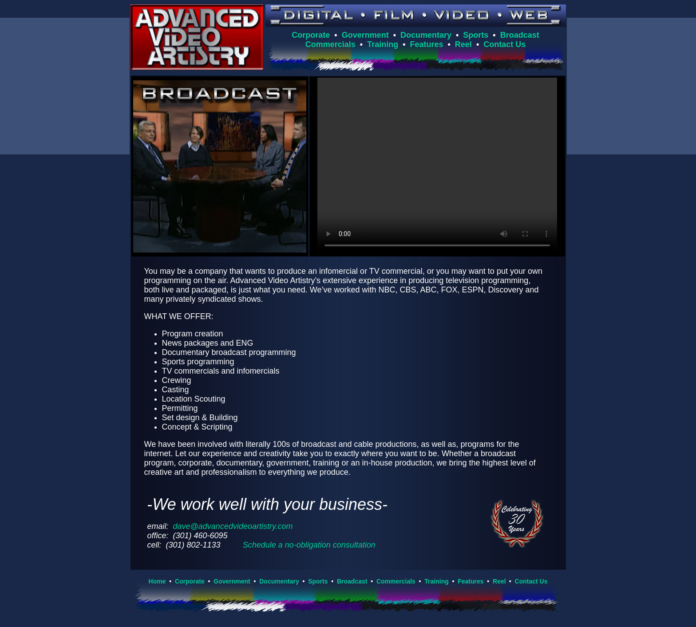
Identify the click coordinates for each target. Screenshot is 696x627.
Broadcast (519, 35)
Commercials (330, 44)
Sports (475, 35)
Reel (463, 44)
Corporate (311, 35)
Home (157, 581)
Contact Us (504, 44)
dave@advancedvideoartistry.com (233, 526)
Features (426, 44)
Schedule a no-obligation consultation (309, 544)
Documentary (425, 35)
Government (365, 35)
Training (382, 44)
